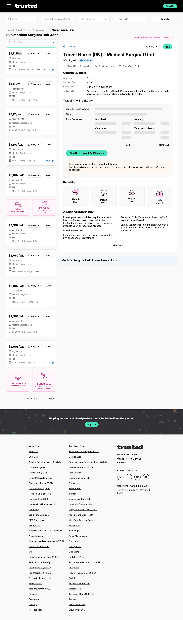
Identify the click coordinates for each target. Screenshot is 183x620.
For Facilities (142, 5)
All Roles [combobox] (12, 17)
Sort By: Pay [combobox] (15, 40)
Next (52, 397)
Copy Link (34, 52)
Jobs (73, 5)
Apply (49, 52)
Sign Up (170, 5)
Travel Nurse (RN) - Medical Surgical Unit (108, 53)
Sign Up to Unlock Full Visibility (87, 151)
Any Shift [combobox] (123, 17)
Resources (103, 5)
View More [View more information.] (118, 243)
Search (164, 17)
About (87, 5)
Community (123, 5)
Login (155, 5)
